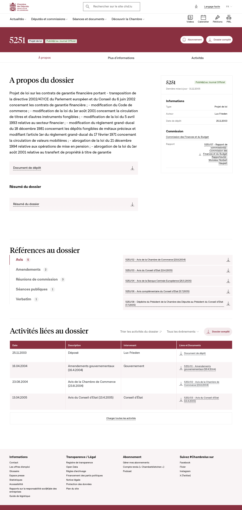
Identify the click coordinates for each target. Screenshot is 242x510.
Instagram (185, 471)
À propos (44, 58)
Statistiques (15, 479)
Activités (198, 58)
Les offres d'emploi (19, 466)
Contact (13, 462)
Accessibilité (16, 484)
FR (227, 6)
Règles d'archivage (76, 471)
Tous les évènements (181, 332)
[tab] (55, 260)
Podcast (127, 471)
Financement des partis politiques (84, 475)
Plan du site (72, 488)
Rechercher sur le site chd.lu (112, 6)
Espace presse (16, 475)
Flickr (183, 466)
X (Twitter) (185, 475)
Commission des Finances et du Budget (187, 137)
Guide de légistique (19, 496)
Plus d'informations (121, 58)
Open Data (72, 466)
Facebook (185, 462)
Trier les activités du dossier (139, 332)
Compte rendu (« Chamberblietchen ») (143, 466)
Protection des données (79, 484)
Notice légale (73, 479)
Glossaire (14, 471)
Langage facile (212, 6)
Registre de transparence (79, 462)
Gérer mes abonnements (136, 462)
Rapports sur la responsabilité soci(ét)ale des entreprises (33, 490)
